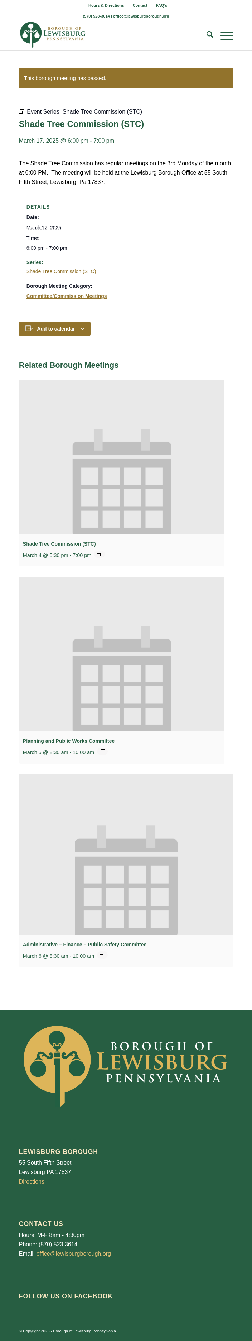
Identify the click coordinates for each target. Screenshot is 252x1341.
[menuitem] (106, 5)
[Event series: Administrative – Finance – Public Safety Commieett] (102, 955)
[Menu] (223, 36)
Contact (140, 5)
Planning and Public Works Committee (69, 741)
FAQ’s (161, 5)
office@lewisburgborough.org (141, 16)
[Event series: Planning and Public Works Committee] (102, 751)
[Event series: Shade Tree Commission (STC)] (99, 554)
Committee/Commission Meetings (66, 296)
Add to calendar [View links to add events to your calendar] (56, 329)
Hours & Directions (106, 5)
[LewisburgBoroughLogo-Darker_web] (104, 36)
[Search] (206, 36)
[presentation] (121, 457)
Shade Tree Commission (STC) (61, 271)
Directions (31, 1182)
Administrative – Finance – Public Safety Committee (84, 944)
